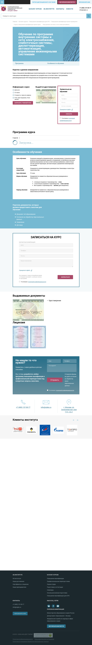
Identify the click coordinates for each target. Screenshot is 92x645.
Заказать (69, 114)
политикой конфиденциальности (37, 282)
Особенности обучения (55, 63)
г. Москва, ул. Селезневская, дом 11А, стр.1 (69, 409)
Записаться (65, 277)
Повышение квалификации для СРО (58, 596)
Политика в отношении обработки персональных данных (31, 641)
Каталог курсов (35, 9)
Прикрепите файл (65, 109)
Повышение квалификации (55, 578)
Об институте (48, 9)
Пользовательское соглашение (44, 639)
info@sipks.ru (83, 10)
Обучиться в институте (67, 2)
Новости (69, 9)
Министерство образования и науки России (60, 613)
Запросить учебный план (22, 103)
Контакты (60, 9)
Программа (19, 63)
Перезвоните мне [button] (84, 2)
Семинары (50, 590)
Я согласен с (32, 282)
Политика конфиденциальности (23, 639)
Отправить (54, 380)
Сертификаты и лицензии (21, 584)
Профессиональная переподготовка (58, 581)
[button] (2, 2)
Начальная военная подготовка (57, 593)
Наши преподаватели (19, 587)
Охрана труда (51, 584)
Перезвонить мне (20, 613)
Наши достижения (18, 581)
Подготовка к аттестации (55, 587)
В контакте (48, 606)
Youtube (58, 606)
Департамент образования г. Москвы (59, 616)
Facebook (53, 606)
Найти (88, 16)
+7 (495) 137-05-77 (85, 8)
